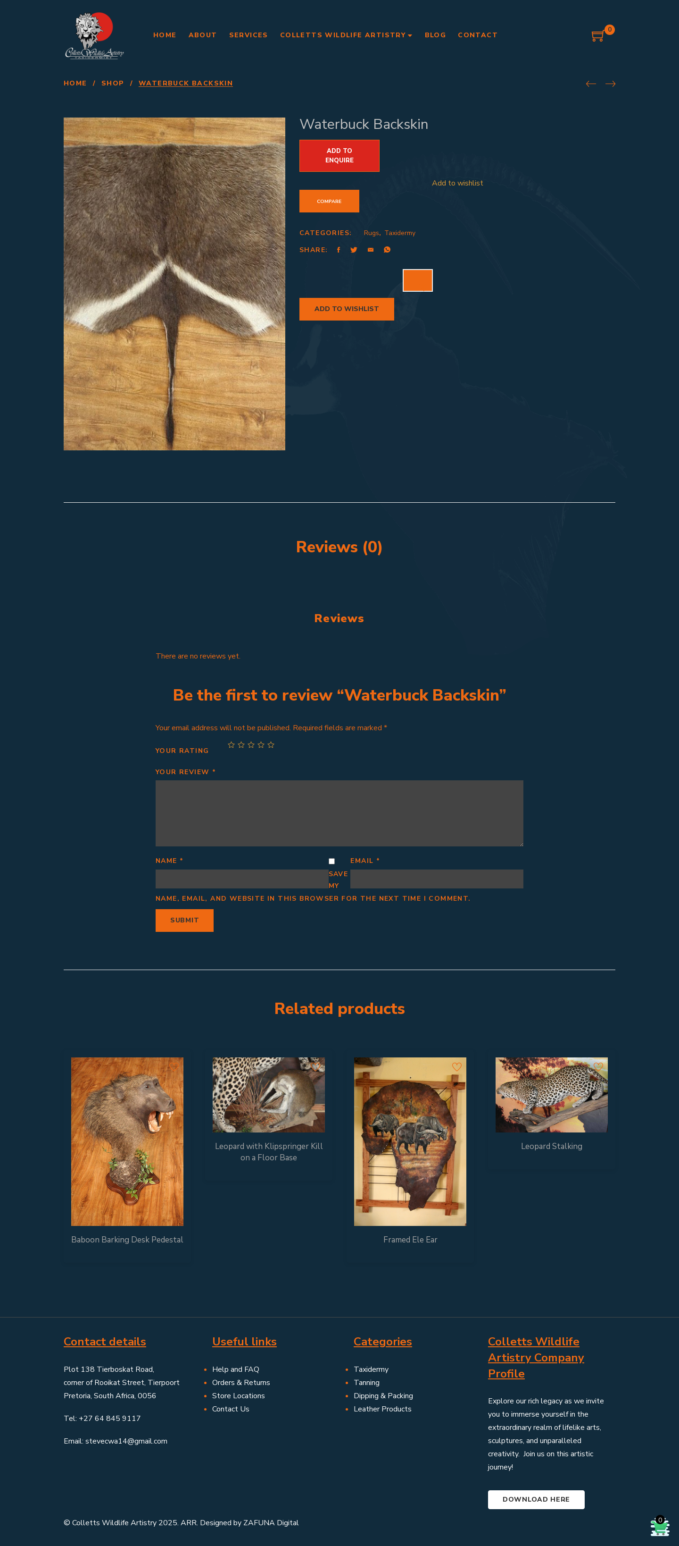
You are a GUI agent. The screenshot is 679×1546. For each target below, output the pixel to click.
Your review (186, 772)
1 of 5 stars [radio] (231, 744)
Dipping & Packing (383, 1396)
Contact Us (230, 1409)
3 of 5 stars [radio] (251, 744)
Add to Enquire (339, 156)
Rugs (371, 232)
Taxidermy (399, 232)
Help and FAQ (235, 1369)
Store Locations (238, 1396)
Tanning (367, 1382)
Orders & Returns (241, 1382)
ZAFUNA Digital (271, 1523)
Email (365, 860)
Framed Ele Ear (410, 1239)
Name (169, 860)
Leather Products (383, 1409)
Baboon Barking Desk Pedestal (127, 1239)
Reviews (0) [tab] (339, 547)
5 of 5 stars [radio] (270, 744)
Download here (536, 1499)
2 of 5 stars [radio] (241, 744)
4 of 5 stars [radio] (261, 744)
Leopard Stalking (551, 1146)
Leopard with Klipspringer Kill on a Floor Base (269, 1152)
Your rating (182, 750)
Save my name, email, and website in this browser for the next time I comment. (313, 886)
